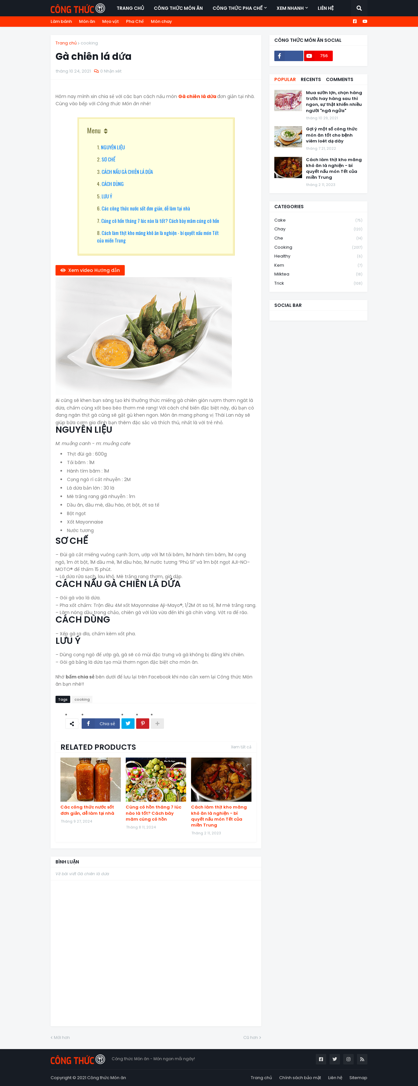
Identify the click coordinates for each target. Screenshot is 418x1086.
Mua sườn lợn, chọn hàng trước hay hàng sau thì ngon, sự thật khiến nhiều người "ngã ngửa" (334, 102)
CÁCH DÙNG (113, 183)
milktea (318, 274)
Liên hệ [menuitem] (326, 8)
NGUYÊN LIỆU (113, 147)
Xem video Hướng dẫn (94, 270)
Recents (311, 79)
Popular (285, 79)
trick (318, 283)
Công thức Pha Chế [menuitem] (238, 8)
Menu (94, 130)
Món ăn (87, 21)
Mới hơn (62, 1037)
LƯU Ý (107, 196)
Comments (339, 79)
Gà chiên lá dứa (197, 96)
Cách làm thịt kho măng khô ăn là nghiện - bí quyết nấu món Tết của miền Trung (219, 816)
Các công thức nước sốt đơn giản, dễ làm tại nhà (146, 208)
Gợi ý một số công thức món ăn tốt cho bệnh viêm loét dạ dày (331, 135)
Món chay (161, 21)
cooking (89, 43)
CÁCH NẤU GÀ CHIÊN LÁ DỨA (127, 171)
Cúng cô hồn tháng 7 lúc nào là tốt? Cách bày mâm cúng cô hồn (160, 220)
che (318, 238)
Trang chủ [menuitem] (130, 8)
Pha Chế (135, 21)
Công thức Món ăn (106, 1078)
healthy (318, 256)
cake (318, 220)
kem (318, 265)
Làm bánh (61, 21)
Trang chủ (66, 43)
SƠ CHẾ (108, 159)
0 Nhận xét (110, 71)
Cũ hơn (250, 1037)
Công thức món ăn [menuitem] (178, 8)
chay (318, 229)
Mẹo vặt (110, 21)
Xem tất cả (241, 747)
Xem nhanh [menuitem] (290, 8)
